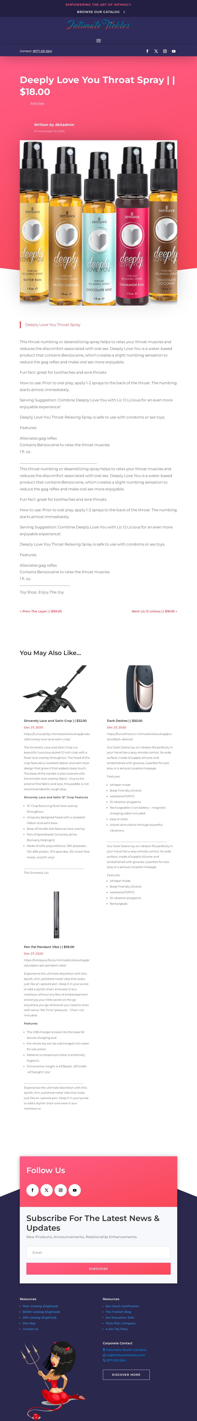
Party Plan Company (121, 1323)
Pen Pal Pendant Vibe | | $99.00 (49, 947)
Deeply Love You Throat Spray (52, 324)
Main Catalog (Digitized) (40, 1306)
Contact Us (30, 1329)
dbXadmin (64, 125)
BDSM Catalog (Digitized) (41, 1312)
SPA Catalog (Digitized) (39, 1317)
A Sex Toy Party (117, 1329)
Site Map (29, 1323)
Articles (37, 103)
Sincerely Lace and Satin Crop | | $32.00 (55, 721)
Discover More (126, 1374)
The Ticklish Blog (118, 1312)
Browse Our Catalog (98, 12)
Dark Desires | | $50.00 (124, 721)
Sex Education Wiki (120, 1317)
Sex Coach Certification (122, 1306)
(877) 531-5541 (42, 51)
